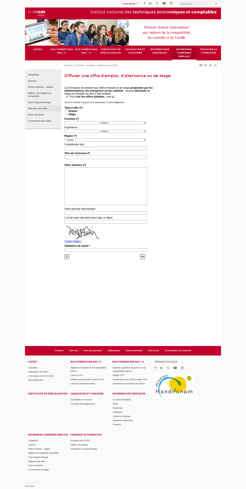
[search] (193, 4)
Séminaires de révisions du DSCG (129, 383)
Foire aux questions (93, 350)
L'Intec (32, 361)
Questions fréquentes (123, 420)
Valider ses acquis (79, 444)
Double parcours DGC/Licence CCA (87, 379)
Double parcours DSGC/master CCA (130, 379)
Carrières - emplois (85, 65)
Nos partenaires (35, 380)
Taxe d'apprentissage (39, 102)
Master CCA (118, 375)
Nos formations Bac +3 (85, 361)
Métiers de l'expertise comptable (39, 95)
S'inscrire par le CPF (80, 440)
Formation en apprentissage (84, 449)
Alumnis (32, 81)
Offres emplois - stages (40, 87)
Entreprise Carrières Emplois (48, 434)
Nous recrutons (36, 114)
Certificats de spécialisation (47, 393)
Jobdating (33, 74)
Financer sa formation (86, 434)
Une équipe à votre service (41, 376)
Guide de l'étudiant (121, 416)
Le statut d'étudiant (122, 399)
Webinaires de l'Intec (38, 371)
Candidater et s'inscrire (86, 393)
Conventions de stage (39, 121)
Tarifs (115, 403)
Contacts (59, 350)
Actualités (32, 367)
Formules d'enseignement (83, 403)
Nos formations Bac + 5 (128, 361)
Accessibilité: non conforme (178, 350)
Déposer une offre (107, 65)
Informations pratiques (128, 393)
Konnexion (29, 486)
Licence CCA (77, 375)
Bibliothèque (114, 350)
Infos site (73, 350)
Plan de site (153, 350)
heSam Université (134, 350)
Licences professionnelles (83, 383)
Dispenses (118, 408)
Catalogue (117, 412)
